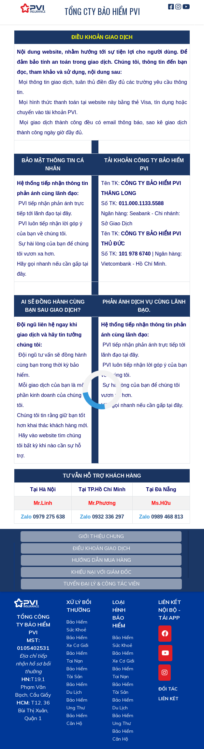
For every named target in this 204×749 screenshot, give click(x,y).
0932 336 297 (108, 516)
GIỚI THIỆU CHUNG (101, 536)
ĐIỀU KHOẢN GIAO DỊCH (101, 548)
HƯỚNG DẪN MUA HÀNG (101, 560)
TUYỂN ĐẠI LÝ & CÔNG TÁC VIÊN (101, 584)
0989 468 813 (167, 516)
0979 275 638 (49, 516)
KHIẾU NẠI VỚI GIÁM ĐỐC (101, 572)
